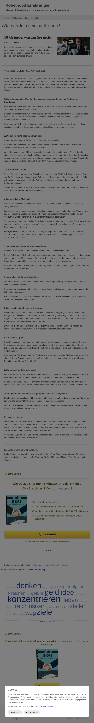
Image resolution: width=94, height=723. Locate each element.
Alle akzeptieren (32, 712)
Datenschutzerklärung (44, 706)
